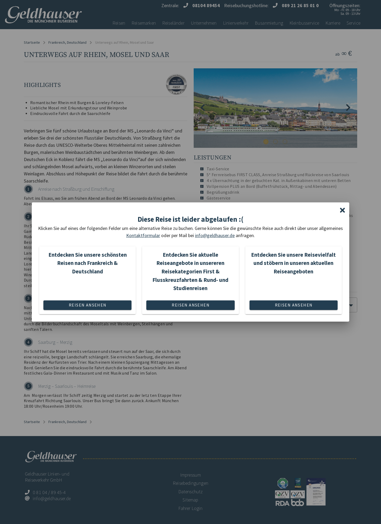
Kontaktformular (143, 235)
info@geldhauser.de (215, 235)
